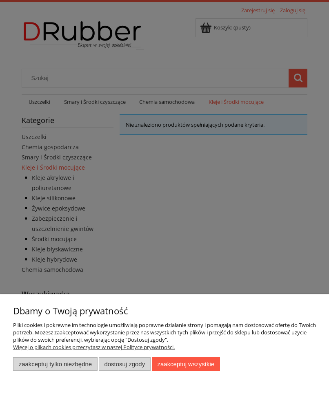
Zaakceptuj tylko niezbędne (55, 364)
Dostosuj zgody (124, 364)
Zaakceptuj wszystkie (186, 364)
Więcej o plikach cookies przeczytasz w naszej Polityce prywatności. (94, 347)
